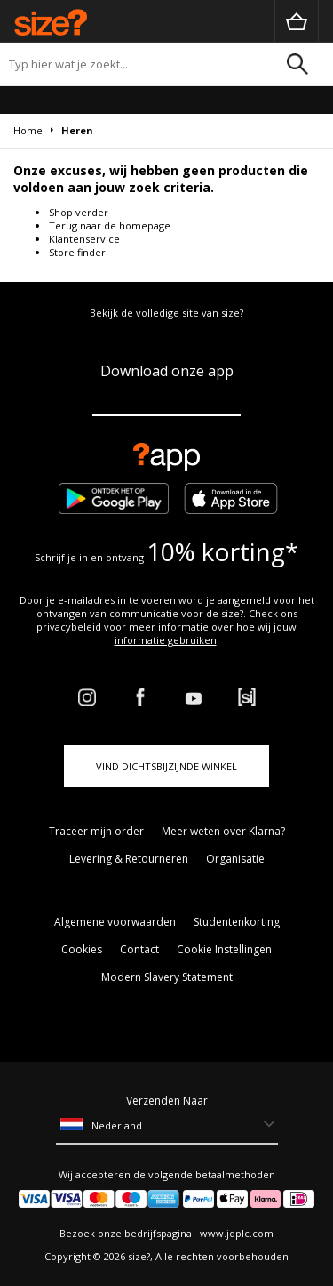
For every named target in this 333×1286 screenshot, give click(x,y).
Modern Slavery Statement (167, 977)
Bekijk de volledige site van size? (166, 312)
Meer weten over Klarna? (223, 831)
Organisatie (235, 858)
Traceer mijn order (96, 831)
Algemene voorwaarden (115, 921)
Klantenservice (84, 238)
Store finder (77, 252)
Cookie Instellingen (224, 949)
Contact (139, 949)
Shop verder (78, 212)
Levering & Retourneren (128, 858)
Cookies (81, 949)
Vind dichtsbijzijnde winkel (166, 766)
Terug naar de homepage (109, 225)
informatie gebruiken (166, 640)
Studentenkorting (237, 921)
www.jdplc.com (235, 1233)
